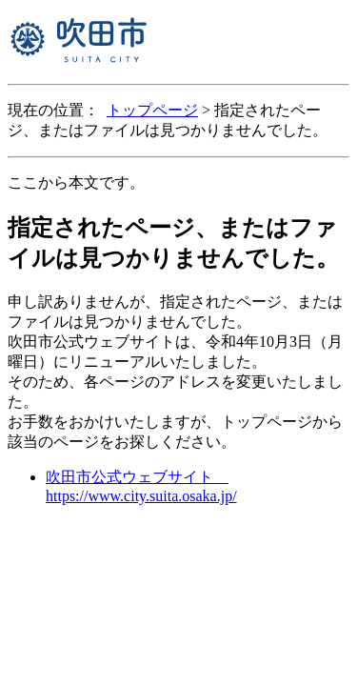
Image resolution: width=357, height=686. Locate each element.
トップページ (152, 110)
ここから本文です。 (76, 182)
